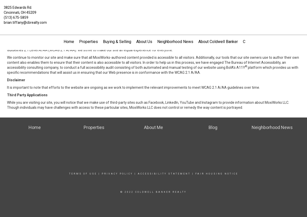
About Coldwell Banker (218, 41)
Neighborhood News (175, 41)
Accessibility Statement (164, 173)
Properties (88, 41)
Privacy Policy (117, 173)
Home (69, 41)
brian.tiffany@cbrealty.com (25, 22)
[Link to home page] (153, 10)
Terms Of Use (83, 173)
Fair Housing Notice (216, 173)
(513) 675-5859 (16, 18)
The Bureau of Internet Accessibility (252, 62)
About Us (144, 41)
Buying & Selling (117, 41)
